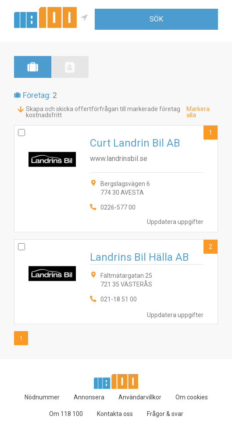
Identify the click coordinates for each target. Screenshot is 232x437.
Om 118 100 (66, 413)
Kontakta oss (115, 413)
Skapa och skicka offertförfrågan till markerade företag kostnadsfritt (103, 112)
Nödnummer (42, 397)
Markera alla (198, 112)
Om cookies (191, 397)
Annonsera (89, 397)
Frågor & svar (165, 413)
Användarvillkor (139, 397)
